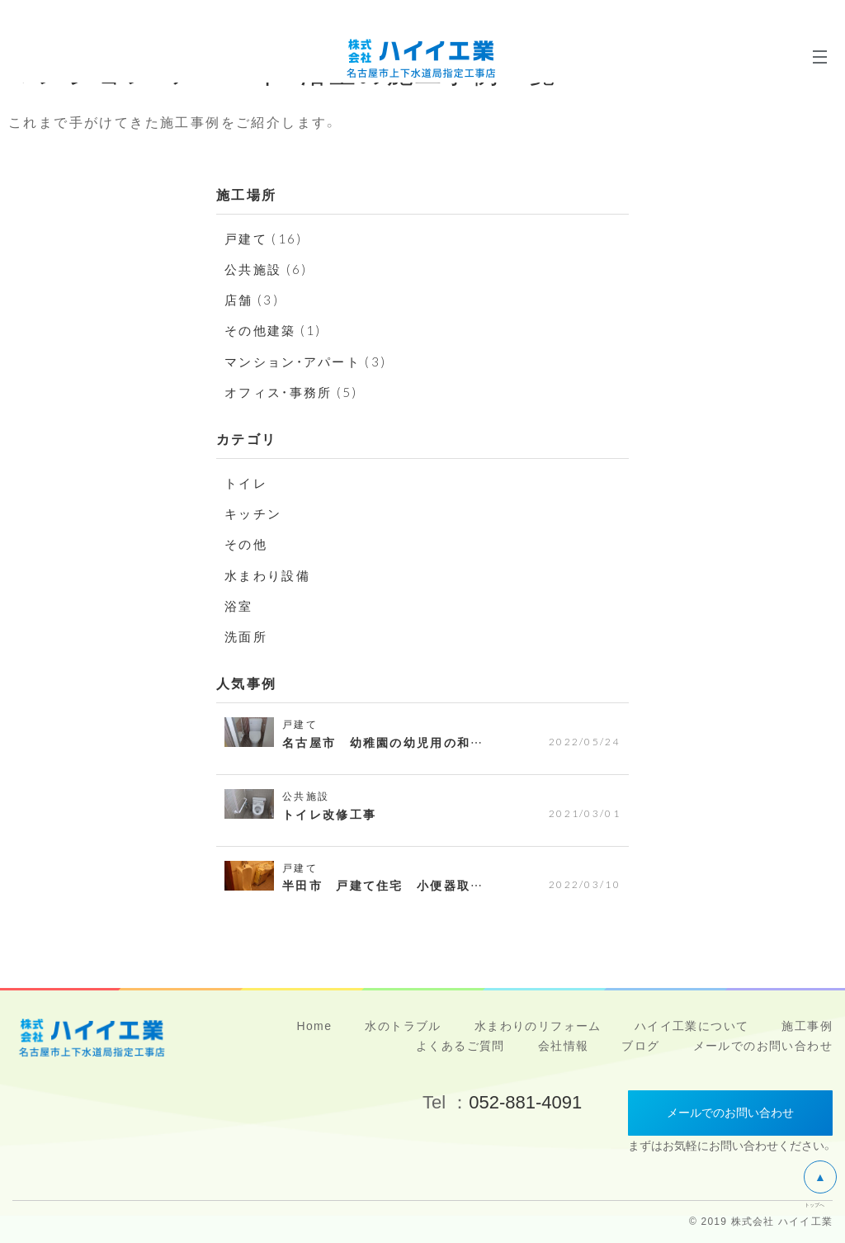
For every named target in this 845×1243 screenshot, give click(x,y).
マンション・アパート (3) (310, 361)
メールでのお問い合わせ (763, 1045)
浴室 (239, 605)
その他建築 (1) (276, 329)
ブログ (640, 1045)
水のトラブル (403, 1026)
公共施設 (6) (268, 268)
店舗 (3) (252, 299)
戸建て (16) (265, 238)
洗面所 (247, 635)
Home (314, 1026)
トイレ (247, 482)
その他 (247, 543)
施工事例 (807, 1026)
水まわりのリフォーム (538, 1026)
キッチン (255, 512)
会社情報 (563, 1045)
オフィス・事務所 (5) (295, 391)
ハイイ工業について (692, 1026)
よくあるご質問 (460, 1045)
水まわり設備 (269, 574)
